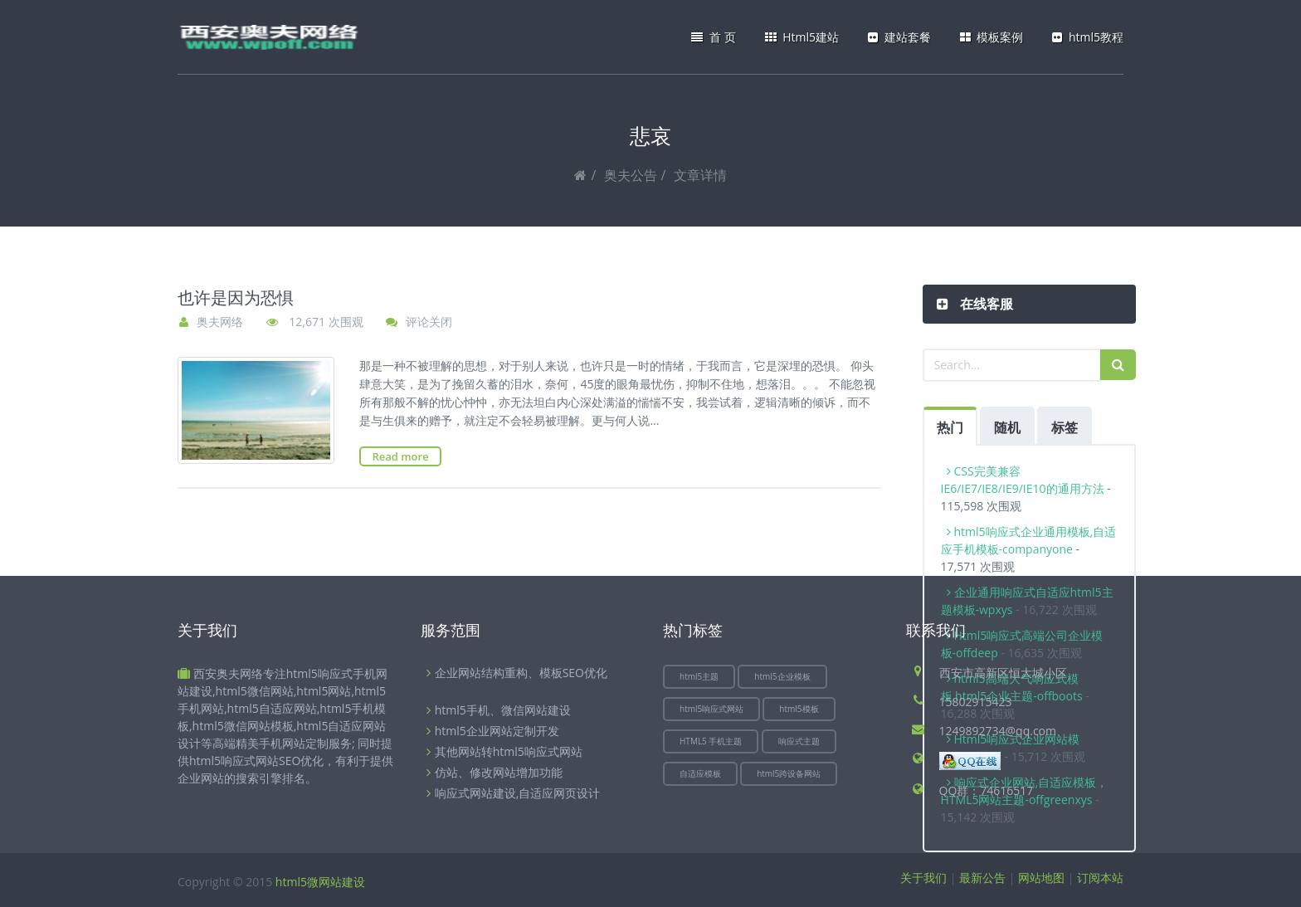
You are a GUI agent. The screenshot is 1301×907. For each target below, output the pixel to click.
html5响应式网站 (711, 708)
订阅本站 (1100, 877)
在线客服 (985, 304)
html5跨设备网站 (789, 773)
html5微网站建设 (320, 882)
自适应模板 (700, 773)
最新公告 (982, 877)
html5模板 (798, 708)
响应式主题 (799, 741)
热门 (950, 427)
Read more (400, 456)
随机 (1007, 427)
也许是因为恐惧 (236, 298)
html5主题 (699, 676)
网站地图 (1041, 877)
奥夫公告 (630, 175)
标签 (1064, 427)
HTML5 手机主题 (711, 741)
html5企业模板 (782, 676)
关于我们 (923, 877)
